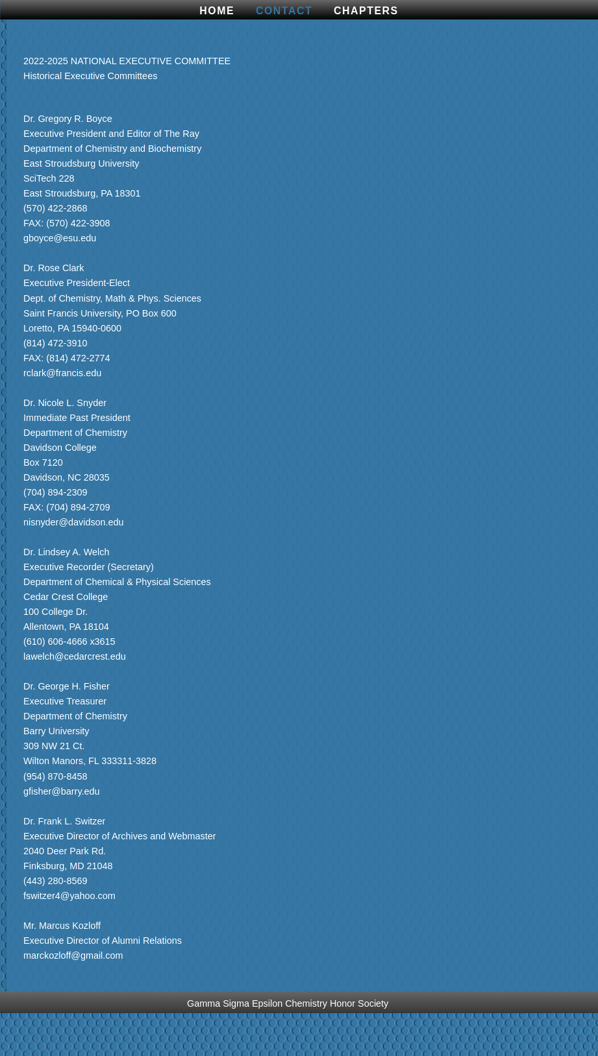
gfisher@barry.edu (61, 791)
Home (216, 10)
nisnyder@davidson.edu (73, 522)
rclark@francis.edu (62, 373)
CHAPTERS (366, 10)
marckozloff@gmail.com (73, 955)
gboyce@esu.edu (59, 238)
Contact (284, 10)
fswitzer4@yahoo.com (69, 896)
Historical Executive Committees (90, 76)
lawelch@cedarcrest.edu (74, 656)
